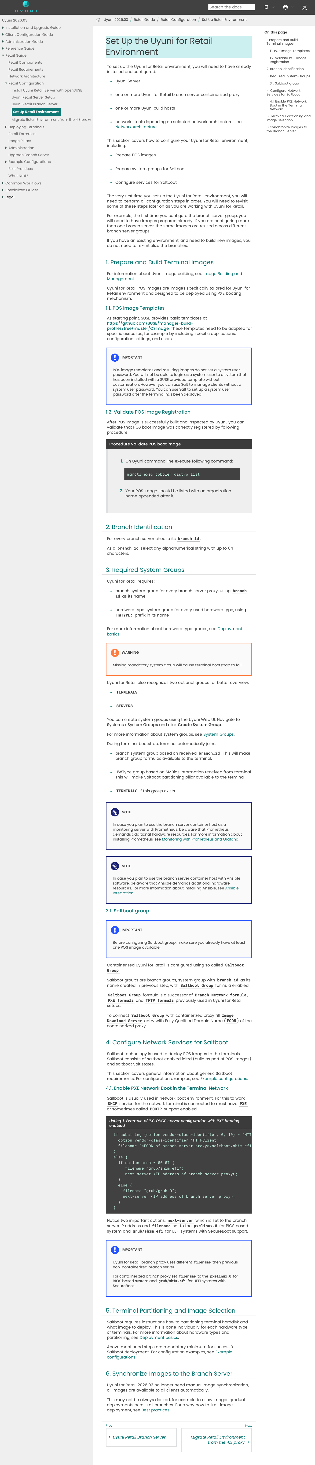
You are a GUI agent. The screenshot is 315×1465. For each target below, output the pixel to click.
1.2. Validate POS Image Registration (288, 60)
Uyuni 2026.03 (14, 20)
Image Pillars (19, 141)
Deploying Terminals (26, 127)
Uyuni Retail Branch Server (35, 104)
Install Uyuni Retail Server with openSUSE (47, 90)
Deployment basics (159, 1338)
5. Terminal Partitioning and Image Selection (289, 118)
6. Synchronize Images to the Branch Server (287, 129)
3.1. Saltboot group (284, 83)
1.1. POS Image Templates (290, 51)
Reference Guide (19, 48)
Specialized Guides (22, 190)
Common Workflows (23, 183)
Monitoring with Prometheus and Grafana (200, 839)
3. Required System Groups (288, 76)
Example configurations (224, 1079)
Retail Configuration (26, 83)
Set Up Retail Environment (36, 112)
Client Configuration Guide (29, 35)
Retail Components (25, 62)
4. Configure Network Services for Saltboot (283, 92)
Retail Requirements (25, 69)
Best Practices (20, 169)
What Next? (18, 176)
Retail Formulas (22, 134)
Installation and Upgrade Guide (33, 27)
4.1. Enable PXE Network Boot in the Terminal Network (288, 105)
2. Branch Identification (285, 69)
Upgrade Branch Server (28, 155)
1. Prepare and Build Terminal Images (282, 41)
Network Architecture (26, 76)
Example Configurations (29, 162)
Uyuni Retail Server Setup (33, 97)
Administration (21, 148)
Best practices (155, 1410)
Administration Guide (24, 42)
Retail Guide (15, 55)
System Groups (218, 734)
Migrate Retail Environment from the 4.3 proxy (51, 119)
